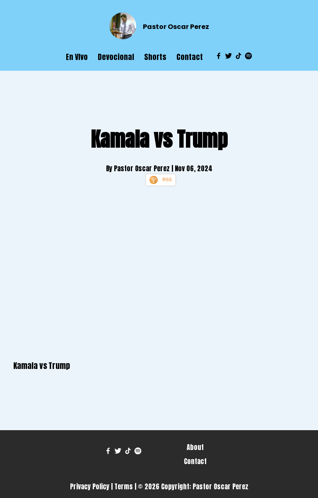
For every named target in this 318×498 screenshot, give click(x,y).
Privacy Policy (89, 486)
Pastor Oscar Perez (176, 26)
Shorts (155, 56)
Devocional (116, 56)
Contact (189, 56)
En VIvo (77, 56)
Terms (123, 486)
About (195, 447)
